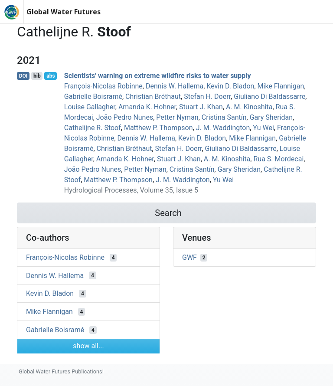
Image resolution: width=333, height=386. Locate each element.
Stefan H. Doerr (207, 96)
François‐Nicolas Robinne (103, 86)
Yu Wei (263, 128)
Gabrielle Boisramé (93, 96)
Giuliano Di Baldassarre (269, 96)
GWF (189, 257)
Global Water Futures (63, 11)
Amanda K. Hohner (147, 107)
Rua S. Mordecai (278, 159)
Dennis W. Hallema (174, 86)
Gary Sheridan (271, 117)
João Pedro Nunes (124, 117)
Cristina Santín (224, 117)
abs (50, 76)
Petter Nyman (177, 117)
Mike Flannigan (281, 86)
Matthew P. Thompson (158, 128)
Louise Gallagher (89, 107)
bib (37, 76)
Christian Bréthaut (153, 96)
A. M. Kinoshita (249, 107)
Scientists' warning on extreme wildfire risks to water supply (157, 76)
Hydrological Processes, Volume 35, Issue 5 (131, 190)
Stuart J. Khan (201, 107)
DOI (23, 76)
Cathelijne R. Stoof (92, 128)
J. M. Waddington (223, 128)
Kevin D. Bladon (230, 86)
